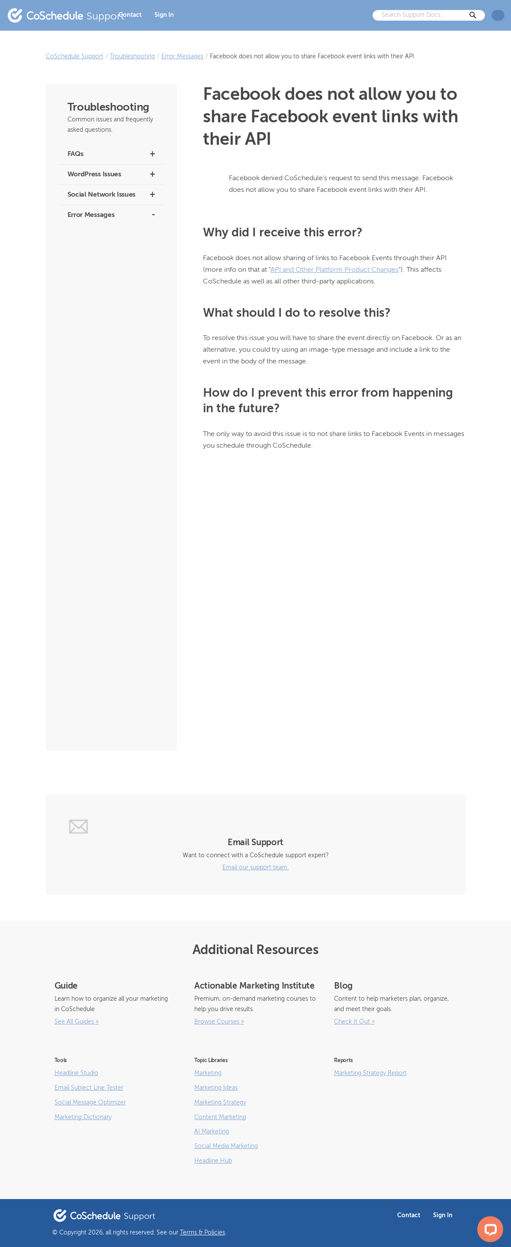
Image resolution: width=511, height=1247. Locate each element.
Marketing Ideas (216, 1088)
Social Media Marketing (226, 1146)
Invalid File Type (88, 469)
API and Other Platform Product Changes (334, 270)
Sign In (164, 15)
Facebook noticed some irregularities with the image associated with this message (105, 544)
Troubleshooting (132, 57)
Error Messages (182, 57)
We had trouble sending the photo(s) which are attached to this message (107, 309)
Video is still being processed (105, 337)
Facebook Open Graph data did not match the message (109, 719)
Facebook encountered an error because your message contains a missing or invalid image (109, 582)
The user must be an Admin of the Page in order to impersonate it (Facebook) (110, 403)
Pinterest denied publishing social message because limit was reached (111, 271)
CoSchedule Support (74, 57)
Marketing (208, 1073)
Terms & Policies (202, 1233)
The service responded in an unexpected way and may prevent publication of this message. (111, 441)
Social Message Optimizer (90, 1103)
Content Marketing (220, 1117)
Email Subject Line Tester (89, 1088)
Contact (130, 15)
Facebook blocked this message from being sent (109, 691)
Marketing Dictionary (83, 1117)
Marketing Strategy (220, 1103)
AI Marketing (211, 1132)
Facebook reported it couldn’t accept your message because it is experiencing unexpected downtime (109, 502)
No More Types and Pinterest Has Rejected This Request (110, 238)
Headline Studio (76, 1073)
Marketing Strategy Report (370, 1073)
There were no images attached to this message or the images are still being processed (108, 365)
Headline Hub (213, 1161)
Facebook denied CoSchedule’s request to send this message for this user (110, 658)
